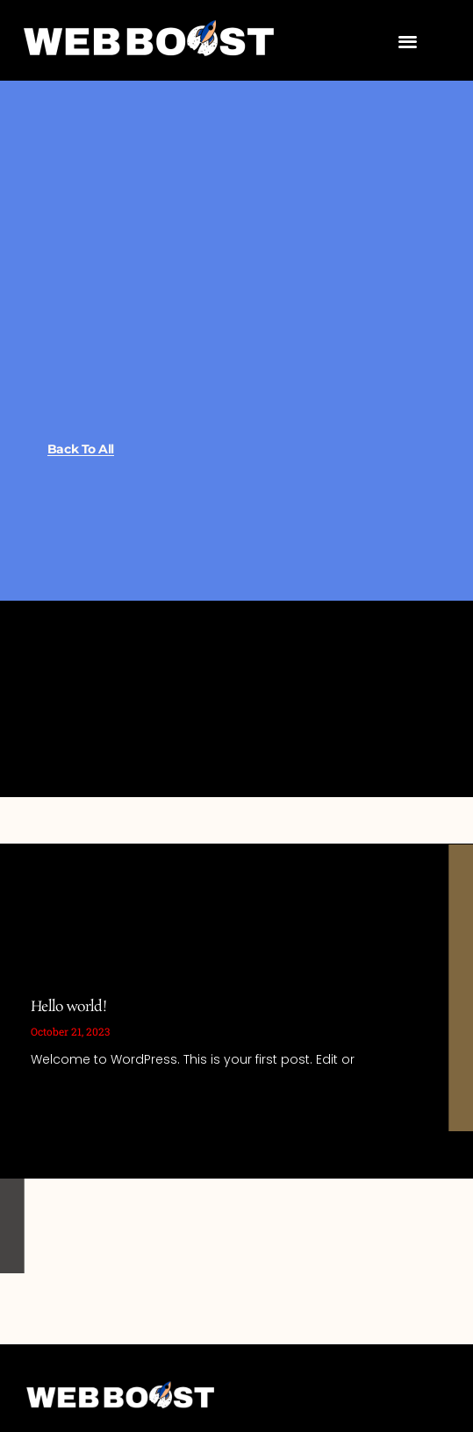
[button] (407, 40)
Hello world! (68, 1007)
